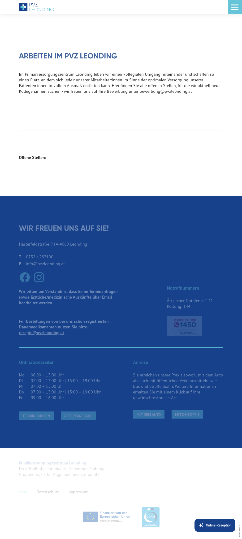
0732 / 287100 (39, 257)
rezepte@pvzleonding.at (41, 332)
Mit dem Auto (149, 414)
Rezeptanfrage (78, 416)
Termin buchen (36, 416)
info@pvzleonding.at (45, 263)
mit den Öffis (187, 414)
